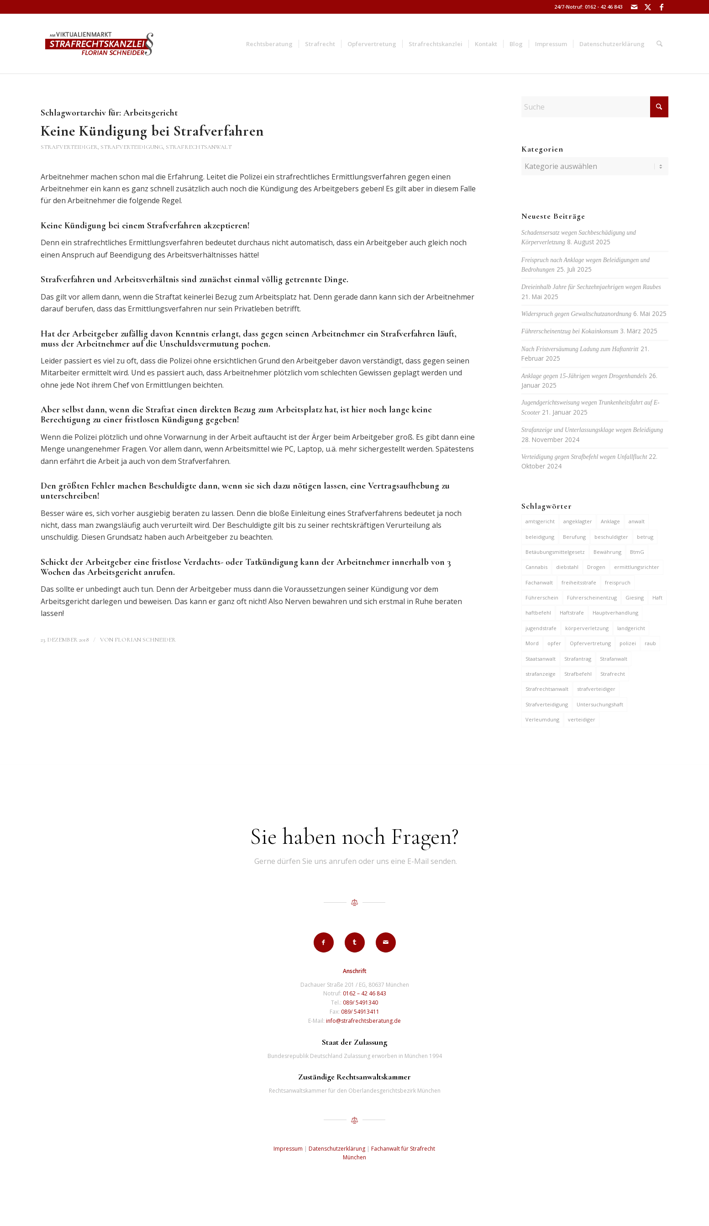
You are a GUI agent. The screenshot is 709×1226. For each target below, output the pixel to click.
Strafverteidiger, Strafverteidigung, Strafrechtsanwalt (136, 147)
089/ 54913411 (360, 1012)
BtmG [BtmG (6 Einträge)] (637, 551)
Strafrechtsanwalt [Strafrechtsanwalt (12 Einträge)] (546, 688)
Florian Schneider (145, 639)
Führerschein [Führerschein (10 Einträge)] (541, 597)
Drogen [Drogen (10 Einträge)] (596, 566)
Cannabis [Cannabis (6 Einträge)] (536, 566)
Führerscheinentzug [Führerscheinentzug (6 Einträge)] (592, 597)
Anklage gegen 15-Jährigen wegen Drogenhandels (584, 376)
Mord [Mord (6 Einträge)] (532, 643)
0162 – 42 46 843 (364, 993)
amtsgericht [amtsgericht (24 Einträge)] (540, 521)
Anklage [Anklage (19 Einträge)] (610, 521)
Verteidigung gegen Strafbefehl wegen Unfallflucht (584, 456)
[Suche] (659, 44)
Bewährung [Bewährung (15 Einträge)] (607, 551)
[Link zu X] (647, 7)
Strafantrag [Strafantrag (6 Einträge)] (577, 658)
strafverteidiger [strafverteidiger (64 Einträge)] (596, 688)
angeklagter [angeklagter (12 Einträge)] (577, 521)
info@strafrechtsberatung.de (363, 1021)
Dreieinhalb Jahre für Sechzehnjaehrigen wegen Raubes (591, 287)
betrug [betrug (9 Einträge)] (645, 536)
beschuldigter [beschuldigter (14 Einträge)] (611, 536)
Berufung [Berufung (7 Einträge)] (574, 536)
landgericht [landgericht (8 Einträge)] (631, 628)
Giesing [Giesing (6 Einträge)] (634, 597)
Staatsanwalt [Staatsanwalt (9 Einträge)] (540, 658)
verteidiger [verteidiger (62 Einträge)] (581, 719)
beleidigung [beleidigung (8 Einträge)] (539, 536)
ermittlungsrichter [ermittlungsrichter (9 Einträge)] (636, 566)
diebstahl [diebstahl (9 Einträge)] (567, 566)
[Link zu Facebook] (661, 7)
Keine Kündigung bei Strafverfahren (152, 131)
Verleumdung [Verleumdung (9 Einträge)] (542, 719)
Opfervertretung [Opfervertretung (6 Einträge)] (590, 643)
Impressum (288, 1148)
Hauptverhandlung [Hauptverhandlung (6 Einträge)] (615, 612)
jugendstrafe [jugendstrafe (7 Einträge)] (541, 628)
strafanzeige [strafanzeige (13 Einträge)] (540, 673)
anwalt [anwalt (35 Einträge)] (637, 521)
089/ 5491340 (360, 1002)
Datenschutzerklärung (337, 1148)
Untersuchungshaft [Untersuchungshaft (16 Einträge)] (600, 704)
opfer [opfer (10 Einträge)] (554, 643)
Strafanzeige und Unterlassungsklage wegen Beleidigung (592, 429)
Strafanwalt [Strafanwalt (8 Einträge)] (613, 658)
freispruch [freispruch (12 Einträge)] (617, 582)
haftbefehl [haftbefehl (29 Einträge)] (538, 612)
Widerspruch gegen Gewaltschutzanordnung (576, 313)
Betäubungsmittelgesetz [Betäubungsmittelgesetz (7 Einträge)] (555, 551)
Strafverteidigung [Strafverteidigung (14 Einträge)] (546, 704)
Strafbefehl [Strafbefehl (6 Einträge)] (578, 673)
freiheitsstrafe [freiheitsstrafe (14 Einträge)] (579, 582)
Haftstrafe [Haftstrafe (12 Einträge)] (572, 612)
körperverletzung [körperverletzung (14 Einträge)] (587, 628)
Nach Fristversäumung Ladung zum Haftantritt (580, 349)
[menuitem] (269, 44)
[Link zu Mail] (634, 7)
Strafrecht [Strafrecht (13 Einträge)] (612, 673)
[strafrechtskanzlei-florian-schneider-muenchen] (99, 44)
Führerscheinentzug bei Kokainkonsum (569, 331)
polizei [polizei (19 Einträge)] (628, 643)
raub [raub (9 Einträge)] (650, 643)
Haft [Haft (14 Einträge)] (657, 597)
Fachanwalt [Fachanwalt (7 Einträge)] (539, 582)
